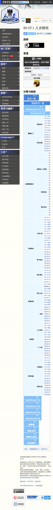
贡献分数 (5, 126)
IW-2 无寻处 (48, 325)
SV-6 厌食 (47, 125)
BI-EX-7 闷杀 (48, 318)
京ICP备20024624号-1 (27, 485)
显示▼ (35, 96)
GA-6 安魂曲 (48, 371)
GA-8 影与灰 (48, 374)
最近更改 (5, 112)
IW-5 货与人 (48, 332)
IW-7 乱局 (47, 334)
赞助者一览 (6, 40)
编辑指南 (5, 116)
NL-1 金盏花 (48, 222)
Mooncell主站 (7, 97)
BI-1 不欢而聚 (44, 68)
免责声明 (38, 481)
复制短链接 (6, 34)
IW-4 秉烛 (47, 328)
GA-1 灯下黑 (48, 360)
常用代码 (5, 119)
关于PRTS (30, 481)
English (5, 144)
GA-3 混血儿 (48, 365)
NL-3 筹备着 (48, 227)
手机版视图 (38, 485)
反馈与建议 (6, 44)
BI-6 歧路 (47, 302)
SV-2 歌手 (47, 121)
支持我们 (5, 37)
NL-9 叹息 (47, 247)
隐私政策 (23, 481)
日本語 (4, 141)
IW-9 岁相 (47, 337)
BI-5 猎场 (47, 300)
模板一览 (5, 122)
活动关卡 (44, 449)
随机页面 (5, 88)
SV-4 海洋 (47, 123)
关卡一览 (31, 34)
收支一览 (5, 129)
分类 (25, 449)
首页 (3, 30)
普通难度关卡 (34, 449)
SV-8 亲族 (47, 130)
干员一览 (5, 59)
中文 (3, 147)
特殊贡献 (5, 133)
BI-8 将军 (47, 304)
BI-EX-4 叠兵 (48, 314)
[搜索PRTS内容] (46, 20)
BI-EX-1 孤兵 (48, 307)
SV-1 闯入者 (48, 116)
